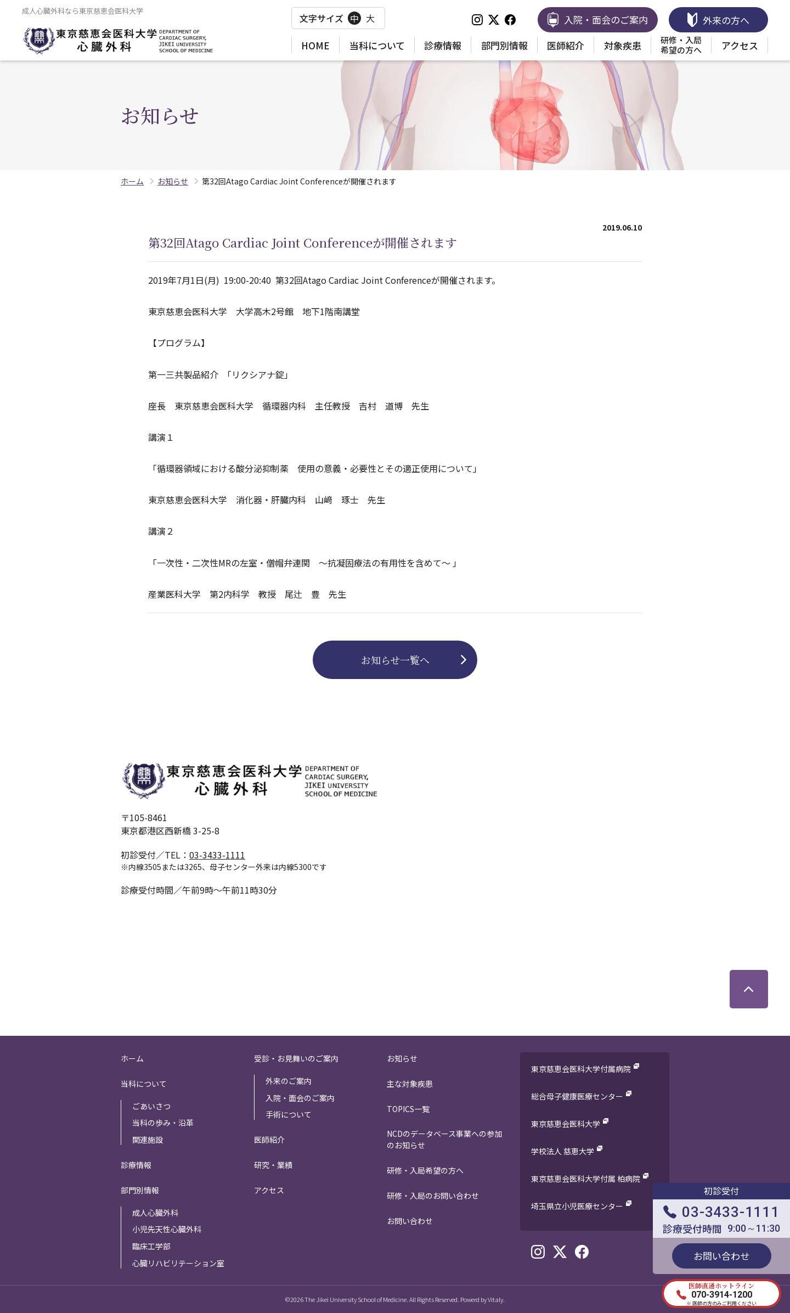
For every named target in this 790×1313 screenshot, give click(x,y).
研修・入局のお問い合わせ (433, 1195)
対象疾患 (622, 45)
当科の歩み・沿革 (163, 1122)
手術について (289, 1114)
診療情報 (442, 45)
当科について (377, 45)
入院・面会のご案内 (300, 1097)
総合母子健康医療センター (577, 1096)
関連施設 (147, 1139)
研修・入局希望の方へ (681, 45)
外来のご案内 (289, 1080)
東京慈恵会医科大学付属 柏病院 (585, 1178)
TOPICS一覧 (408, 1108)
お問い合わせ (410, 1220)
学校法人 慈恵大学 (562, 1151)
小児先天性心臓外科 (166, 1229)
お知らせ (402, 1058)
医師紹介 (565, 45)
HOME (315, 45)
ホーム (132, 1058)
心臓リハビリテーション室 (178, 1263)
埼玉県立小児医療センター (577, 1205)
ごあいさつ (151, 1106)
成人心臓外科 (155, 1212)
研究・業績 (273, 1164)
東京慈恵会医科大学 (565, 1123)
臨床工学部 (151, 1246)
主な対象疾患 (410, 1083)
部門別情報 (504, 45)
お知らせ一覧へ (395, 660)
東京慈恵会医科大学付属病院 (581, 1068)
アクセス (739, 45)
